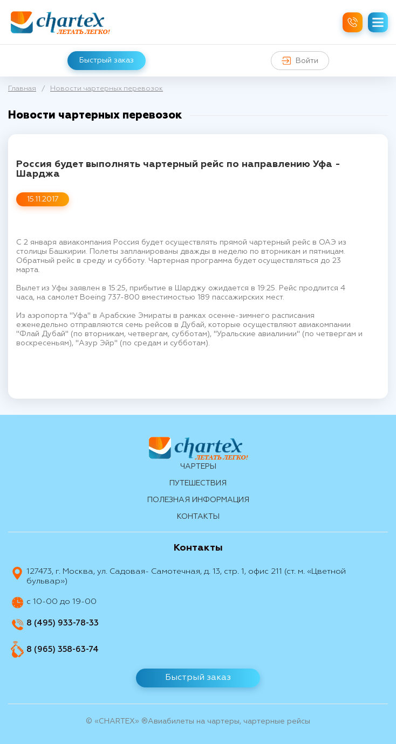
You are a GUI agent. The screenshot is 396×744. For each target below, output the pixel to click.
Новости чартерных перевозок (106, 88)
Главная (22, 88)
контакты (198, 516)
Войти (300, 61)
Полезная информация (198, 500)
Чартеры (198, 466)
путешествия (198, 483)
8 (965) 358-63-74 (62, 649)
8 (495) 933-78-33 (62, 623)
